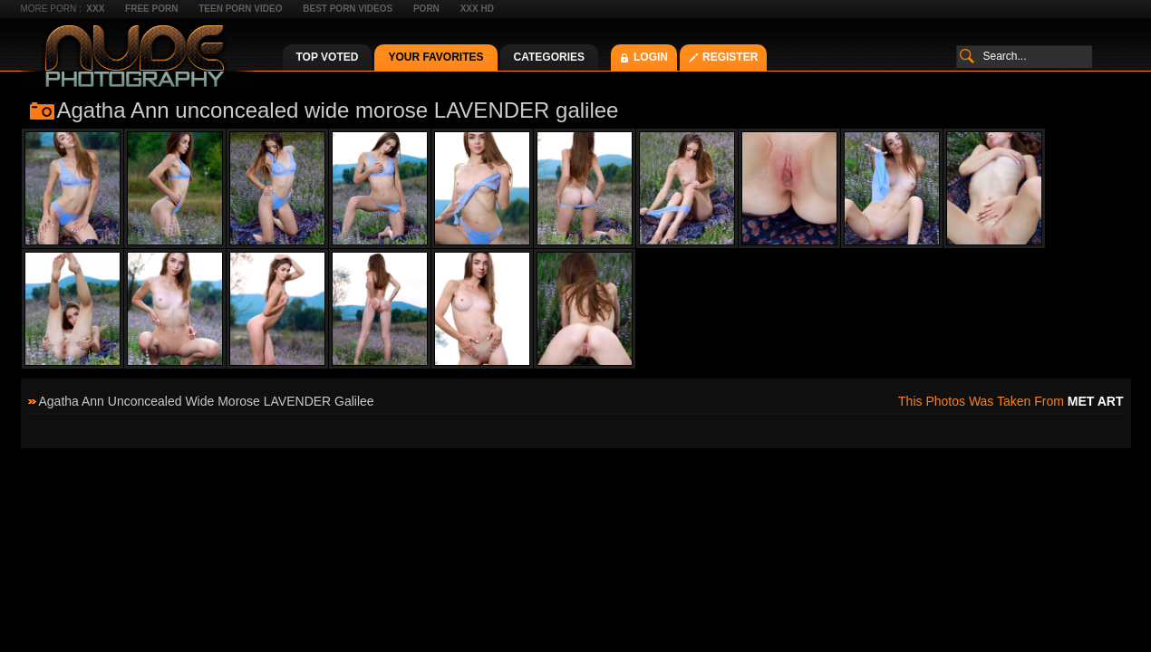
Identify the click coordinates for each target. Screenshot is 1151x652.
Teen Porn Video (240, 9)
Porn (426, 9)
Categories (549, 57)
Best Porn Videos (347, 9)
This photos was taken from (1010, 401)
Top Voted (327, 57)
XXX (95, 9)
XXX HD (477, 9)
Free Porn (151, 9)
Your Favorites (435, 57)
